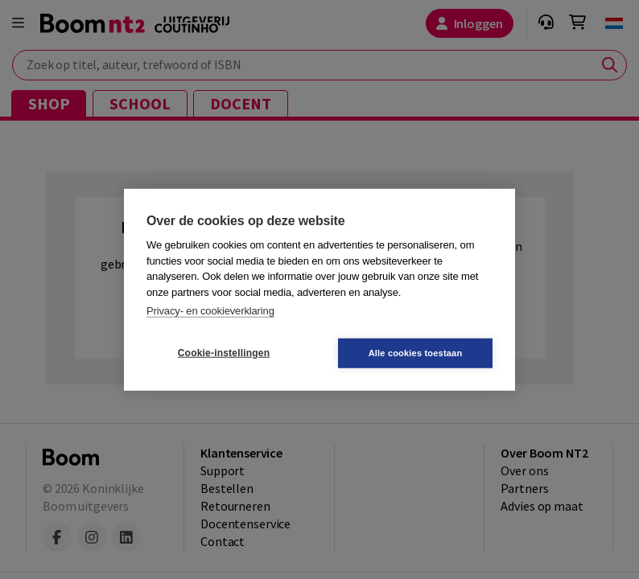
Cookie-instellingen (224, 353)
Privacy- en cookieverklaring (210, 311)
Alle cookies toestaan (416, 352)
